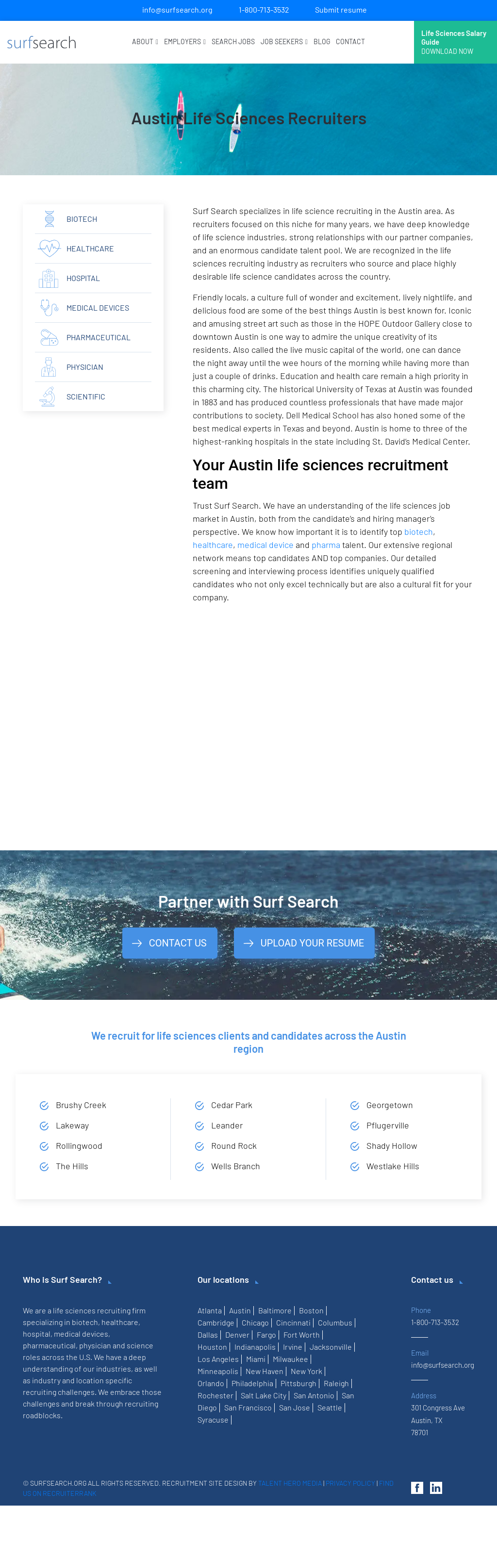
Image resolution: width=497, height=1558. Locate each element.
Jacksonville (331, 1346)
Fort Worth (301, 1334)
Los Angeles (218, 1358)
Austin (240, 1310)
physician (84, 366)
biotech (418, 531)
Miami (255, 1358)
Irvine (292, 1346)
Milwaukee (290, 1358)
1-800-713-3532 (264, 9)
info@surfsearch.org (177, 9)
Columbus (335, 1322)
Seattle (329, 1407)
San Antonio (314, 1395)
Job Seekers (284, 41)
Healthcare (90, 248)
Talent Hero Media (290, 1483)
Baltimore (275, 1310)
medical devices (81, 1333)
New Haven (264, 1371)
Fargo (266, 1334)
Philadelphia (252, 1383)
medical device (265, 544)
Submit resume (341, 9)
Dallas (208, 1334)
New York (306, 1371)
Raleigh (336, 1383)
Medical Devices (97, 307)
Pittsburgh (298, 1383)
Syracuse (213, 1419)
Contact (350, 41)
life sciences (74, 1310)
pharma (326, 544)
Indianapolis (255, 1346)
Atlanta (210, 1310)
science (140, 1345)
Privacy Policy (350, 1483)
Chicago (255, 1322)
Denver (237, 1334)
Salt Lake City (263, 1395)
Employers (185, 41)
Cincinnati (293, 1322)
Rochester (215, 1395)
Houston (212, 1346)
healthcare (213, 544)
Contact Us (178, 943)
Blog (322, 41)
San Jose (294, 1407)
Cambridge (216, 1322)
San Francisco (248, 1407)
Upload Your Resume (312, 943)
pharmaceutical (49, 1345)
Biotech (81, 218)
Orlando (211, 1383)
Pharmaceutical (98, 337)
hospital (83, 277)
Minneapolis (218, 1371)
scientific (85, 396)
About (145, 41)
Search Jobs (233, 41)
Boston (311, 1310)
